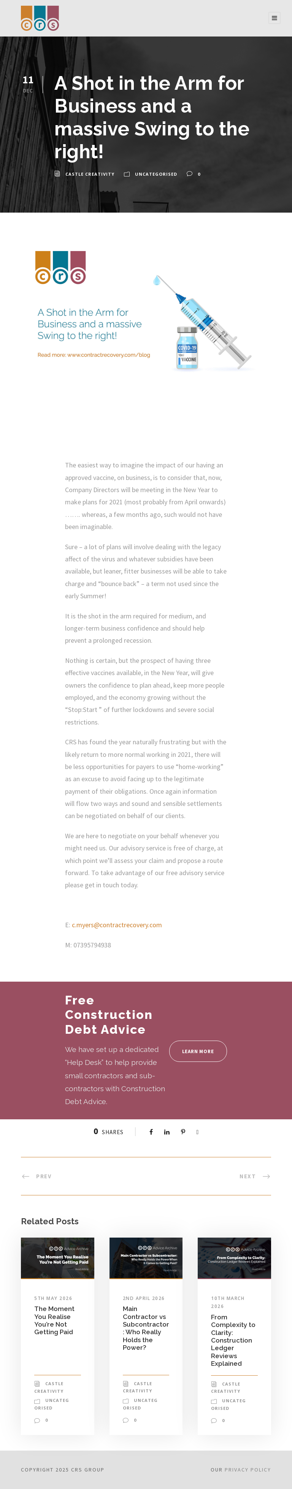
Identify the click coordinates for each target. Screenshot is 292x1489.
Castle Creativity (89, 174)
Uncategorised (156, 174)
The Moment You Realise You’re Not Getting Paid (54, 1320)
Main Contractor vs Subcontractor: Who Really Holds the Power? (146, 1328)
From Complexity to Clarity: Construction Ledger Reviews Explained (233, 1340)
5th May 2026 (53, 1298)
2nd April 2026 (144, 1298)
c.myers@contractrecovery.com (117, 924)
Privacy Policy (248, 1469)
